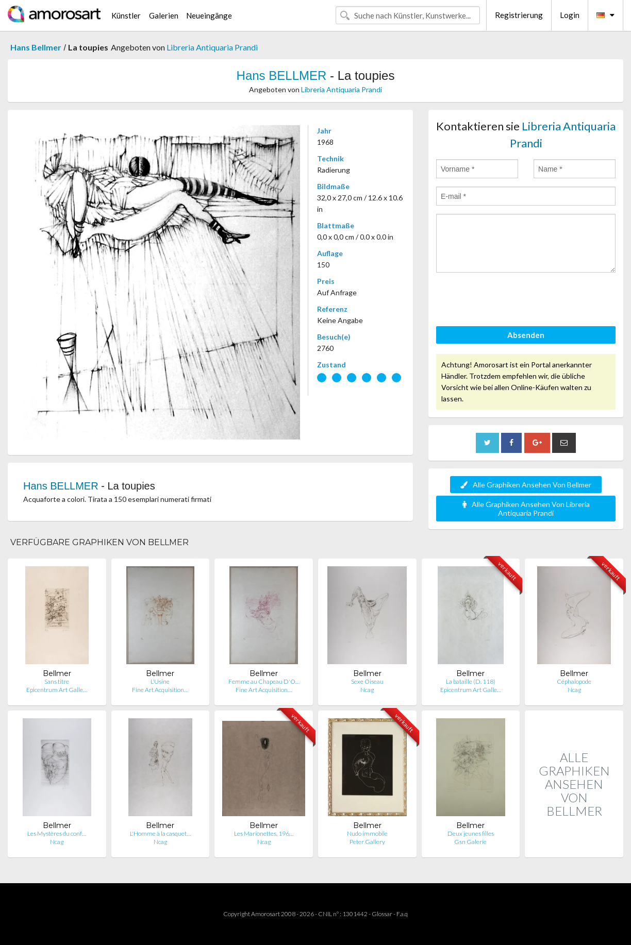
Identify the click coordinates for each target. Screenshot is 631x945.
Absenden (525, 335)
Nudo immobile (367, 833)
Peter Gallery (367, 842)
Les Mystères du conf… (56, 833)
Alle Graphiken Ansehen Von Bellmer (525, 484)
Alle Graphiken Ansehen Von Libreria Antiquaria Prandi (526, 508)
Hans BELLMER (282, 75)
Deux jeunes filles (470, 833)
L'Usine (160, 681)
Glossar (382, 914)
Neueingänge (209, 15)
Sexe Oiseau (367, 681)
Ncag (367, 690)
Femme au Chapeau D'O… (264, 681)
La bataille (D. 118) (470, 681)
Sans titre (56, 681)
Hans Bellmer (35, 47)
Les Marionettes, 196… (263, 833)
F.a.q (402, 914)
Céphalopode (574, 681)
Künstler (126, 15)
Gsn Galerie (470, 842)
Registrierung (519, 15)
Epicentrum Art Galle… (56, 690)
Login (569, 15)
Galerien (163, 15)
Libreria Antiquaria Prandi (212, 47)
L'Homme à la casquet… (160, 833)
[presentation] (514, 301)
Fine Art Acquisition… (160, 690)
